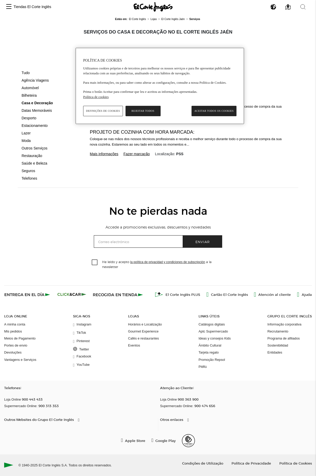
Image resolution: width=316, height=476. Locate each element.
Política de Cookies (295, 463)
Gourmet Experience (143, 331)
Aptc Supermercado (213, 331)
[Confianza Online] (188, 440)
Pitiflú (203, 367)
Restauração (32, 156)
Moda (26, 141)
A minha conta (14, 324)
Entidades (274, 352)
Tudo (26, 73)
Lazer (26, 133)
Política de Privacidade (251, 463)
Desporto (29, 118)
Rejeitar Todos (142, 110)
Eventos (134, 345)
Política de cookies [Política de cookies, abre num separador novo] (96, 97)
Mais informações (104, 154)
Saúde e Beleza (34, 163)
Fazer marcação (136, 154)
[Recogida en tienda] (118, 294)
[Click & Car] (71, 294)
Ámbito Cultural (210, 345)
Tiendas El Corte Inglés (32, 7)
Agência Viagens (35, 80)
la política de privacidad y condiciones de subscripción (167, 262)
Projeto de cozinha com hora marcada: (142, 132)
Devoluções (13, 352)
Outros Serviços (35, 148)
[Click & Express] (27, 294)
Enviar (202, 241)
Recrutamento (277, 331)
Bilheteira (29, 95)
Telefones (29, 178)
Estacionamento (35, 125)
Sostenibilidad (277, 345)
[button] (8, 7)
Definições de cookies (103, 110)
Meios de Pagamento (20, 338)
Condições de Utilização (202, 463)
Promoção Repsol (212, 360)
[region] (159, 86)
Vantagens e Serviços (20, 360)
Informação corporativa (284, 324)
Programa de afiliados (283, 338)
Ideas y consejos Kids (215, 338)
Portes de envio (15, 345)
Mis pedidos (13, 331)
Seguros (28, 171)
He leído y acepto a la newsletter (157, 264)
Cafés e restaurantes (143, 338)
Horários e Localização (145, 324)
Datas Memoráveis (37, 110)
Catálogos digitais (212, 324)
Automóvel (30, 88)
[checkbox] (95, 262)
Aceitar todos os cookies (214, 110)
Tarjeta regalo (209, 352)
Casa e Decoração (37, 103)
